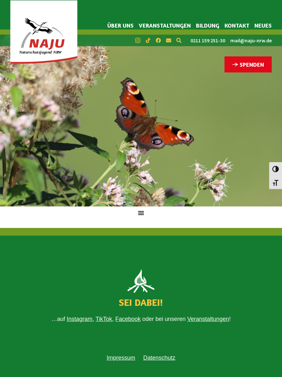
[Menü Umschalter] (141, 213)
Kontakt (237, 25)
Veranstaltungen (165, 25)
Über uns (120, 25)
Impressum (121, 358)
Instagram (80, 319)
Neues (263, 25)
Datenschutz (159, 358)
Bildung (207, 25)
